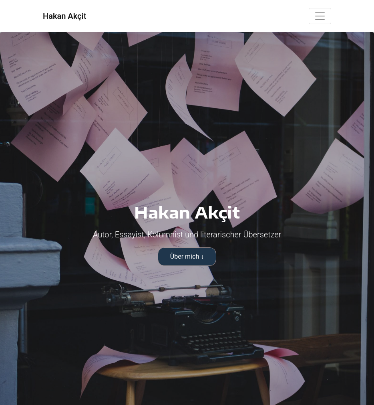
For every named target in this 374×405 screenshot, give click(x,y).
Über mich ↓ (187, 256)
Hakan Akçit (64, 16)
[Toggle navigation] (320, 16)
